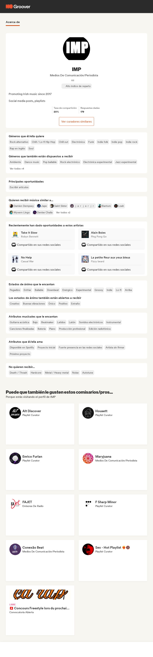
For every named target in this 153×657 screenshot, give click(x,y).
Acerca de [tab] (13, 22)
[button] (17, 168)
